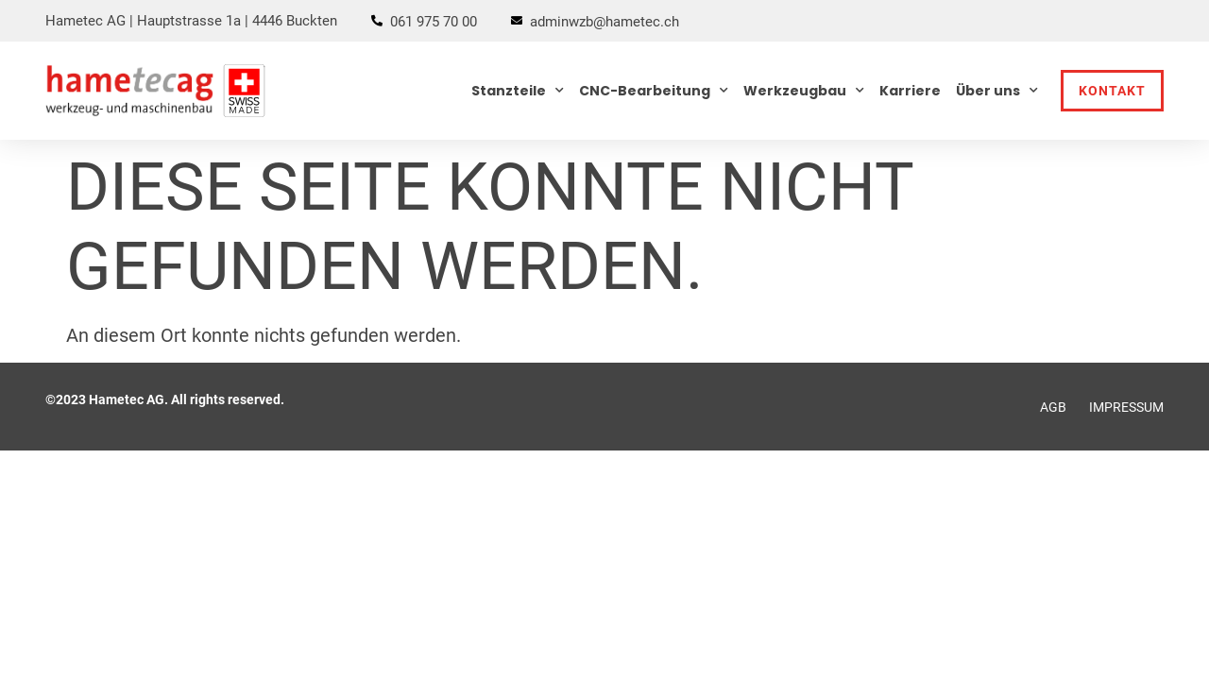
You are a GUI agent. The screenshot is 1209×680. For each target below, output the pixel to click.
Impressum (1126, 407)
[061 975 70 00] (377, 20)
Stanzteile (517, 90)
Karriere (910, 90)
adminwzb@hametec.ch (604, 21)
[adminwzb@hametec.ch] (516, 20)
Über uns (997, 90)
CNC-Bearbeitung (653, 90)
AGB (1053, 407)
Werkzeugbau (803, 90)
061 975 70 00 (433, 21)
